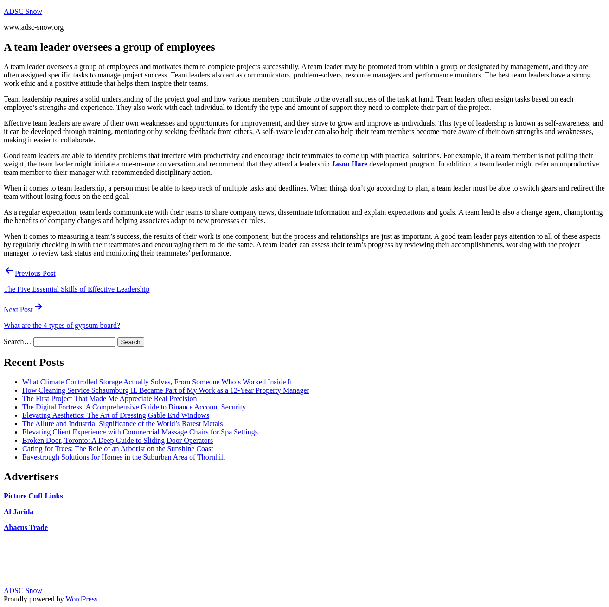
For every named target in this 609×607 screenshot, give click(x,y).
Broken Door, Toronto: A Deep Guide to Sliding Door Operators (117, 440)
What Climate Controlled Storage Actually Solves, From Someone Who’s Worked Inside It (157, 382)
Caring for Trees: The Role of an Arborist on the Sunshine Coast (117, 449)
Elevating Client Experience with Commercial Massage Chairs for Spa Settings (140, 432)
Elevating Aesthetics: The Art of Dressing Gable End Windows (115, 415)
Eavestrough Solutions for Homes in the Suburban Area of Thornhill (123, 457)
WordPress (81, 599)
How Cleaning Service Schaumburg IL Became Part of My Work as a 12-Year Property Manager (165, 390)
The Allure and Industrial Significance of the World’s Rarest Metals (122, 424)
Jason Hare (349, 164)
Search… (18, 341)
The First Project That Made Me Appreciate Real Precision (109, 399)
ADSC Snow (23, 11)
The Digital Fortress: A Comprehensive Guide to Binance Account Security (134, 407)
